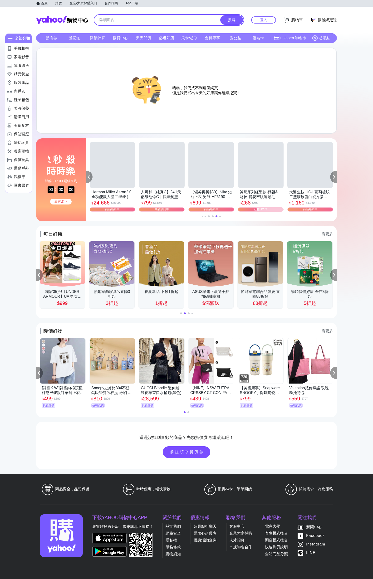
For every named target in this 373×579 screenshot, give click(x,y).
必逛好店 (166, 38)
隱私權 (171, 540)
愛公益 (235, 38)
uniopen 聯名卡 (290, 38)
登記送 (74, 38)
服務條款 (173, 547)
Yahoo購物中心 (62, 20)
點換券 (51, 38)
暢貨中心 (120, 38)
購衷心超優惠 (205, 533)
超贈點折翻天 (205, 526)
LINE (311, 553)
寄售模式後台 (276, 533)
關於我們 (173, 526)
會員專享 (212, 38)
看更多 (327, 234)
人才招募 (237, 540)
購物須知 (173, 554)
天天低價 (143, 38)
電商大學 (272, 526)
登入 (263, 20)
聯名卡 (258, 38)
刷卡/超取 (189, 38)
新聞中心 (314, 527)
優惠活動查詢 (205, 540)
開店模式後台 (276, 540)
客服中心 (237, 526)
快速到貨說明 (276, 547)
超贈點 (321, 38)
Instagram (315, 544)
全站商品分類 (276, 554)
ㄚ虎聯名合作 (240, 547)
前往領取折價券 (187, 452)
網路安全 (173, 533)
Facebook (315, 536)
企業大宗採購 (240, 533)
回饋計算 (97, 38)
